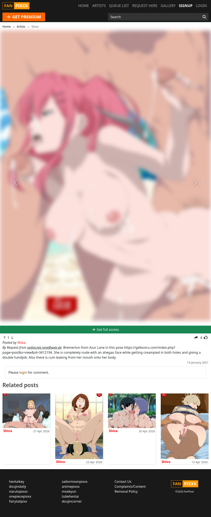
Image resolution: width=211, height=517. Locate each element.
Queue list (119, 5)
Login (201, 5)
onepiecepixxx (20, 496)
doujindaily (17, 486)
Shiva (7, 431)
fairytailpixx (18, 501)
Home (83, 5)
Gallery (168, 5)
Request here (144, 5)
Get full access (105, 329)
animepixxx (71, 486)
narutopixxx (18, 491)
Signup (185, 5)
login (23, 372)
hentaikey (16, 481)
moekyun (69, 491)
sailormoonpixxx (75, 481)
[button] (16, 183)
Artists (99, 5)
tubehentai (70, 496)
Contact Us (123, 481)
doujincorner (72, 501)
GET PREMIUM (24, 17)
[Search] (204, 17)
